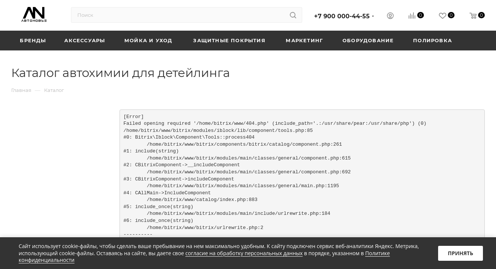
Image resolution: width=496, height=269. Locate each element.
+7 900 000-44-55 (342, 16)
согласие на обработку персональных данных (244, 253)
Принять (460, 253)
